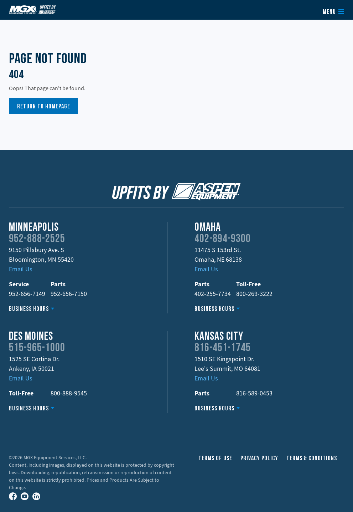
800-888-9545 (69, 393)
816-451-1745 (222, 348)
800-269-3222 (254, 294)
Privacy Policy (259, 458)
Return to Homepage (43, 106)
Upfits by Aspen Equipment (32, 9)
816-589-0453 (254, 393)
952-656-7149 (27, 294)
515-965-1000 (37, 348)
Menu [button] (329, 12)
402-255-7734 (212, 294)
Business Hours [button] (29, 309)
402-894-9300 (222, 239)
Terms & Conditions (311, 458)
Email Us (20, 269)
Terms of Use (215, 458)
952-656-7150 (69, 294)
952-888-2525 (37, 239)
